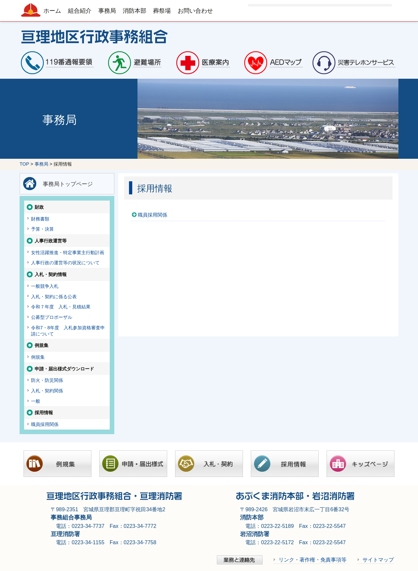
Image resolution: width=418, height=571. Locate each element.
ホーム (52, 10)
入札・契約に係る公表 (54, 296)
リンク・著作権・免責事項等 (312, 560)
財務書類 (40, 218)
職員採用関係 (152, 215)
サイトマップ (378, 560)
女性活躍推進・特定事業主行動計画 (67, 252)
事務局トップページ (68, 184)
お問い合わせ (195, 10)
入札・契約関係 (47, 390)
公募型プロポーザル (51, 317)
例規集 (38, 357)
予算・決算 (42, 229)
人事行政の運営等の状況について (65, 262)
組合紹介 (79, 10)
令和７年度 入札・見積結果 (60, 306)
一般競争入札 (44, 286)
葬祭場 (162, 10)
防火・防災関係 (47, 380)
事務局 (107, 10)
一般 (35, 401)
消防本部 (134, 10)
